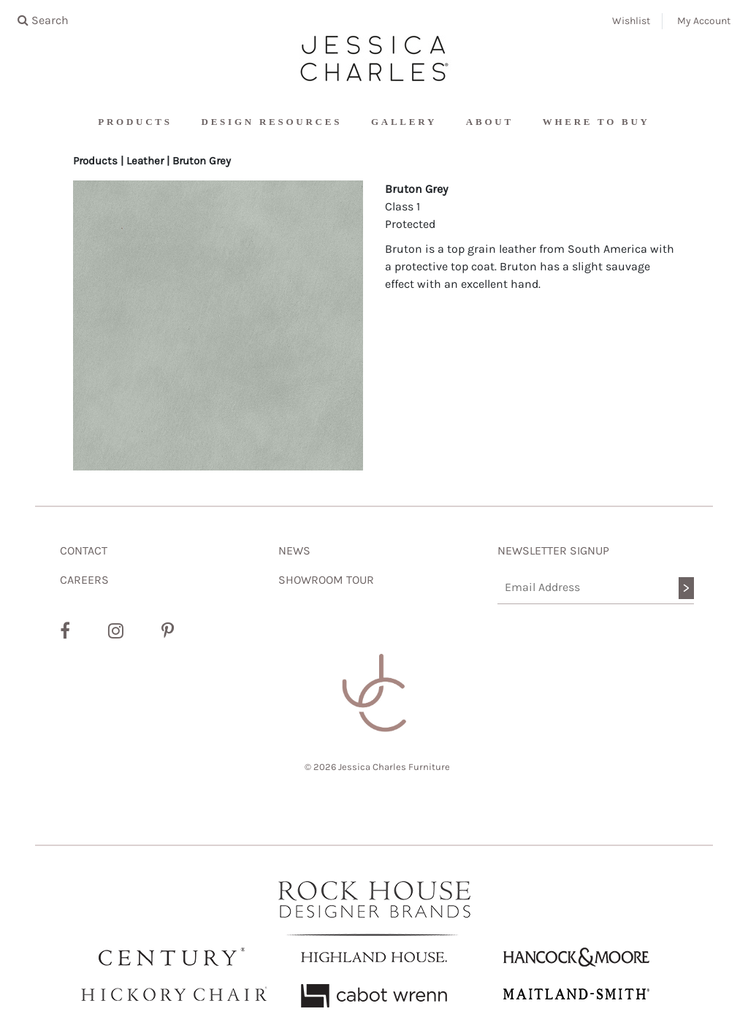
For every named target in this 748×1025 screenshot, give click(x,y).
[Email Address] (595, 587)
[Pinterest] (167, 631)
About (490, 121)
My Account (703, 21)
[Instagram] (115, 631)
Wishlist (631, 21)
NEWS (294, 550)
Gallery (404, 121)
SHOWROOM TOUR (326, 580)
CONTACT (83, 550)
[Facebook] (65, 631)
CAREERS (84, 580)
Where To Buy (596, 121)
